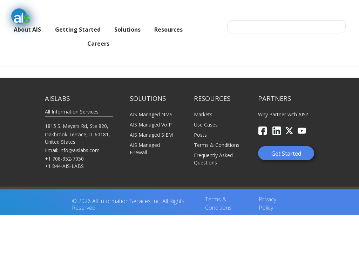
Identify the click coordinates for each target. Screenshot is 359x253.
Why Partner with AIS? (283, 107)
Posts (200, 127)
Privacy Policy (267, 197)
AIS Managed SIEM (151, 127)
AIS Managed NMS (151, 107)
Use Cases (206, 117)
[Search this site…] (286, 26)
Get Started (286, 146)
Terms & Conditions (216, 138)
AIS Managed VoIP (151, 117)
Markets (203, 107)
